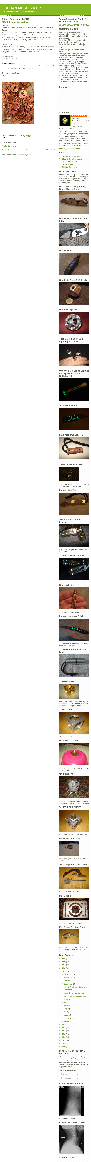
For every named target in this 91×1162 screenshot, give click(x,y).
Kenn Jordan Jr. (80, 116)
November (68, 978)
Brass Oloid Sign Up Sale (73, 993)
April (66, 1012)
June (66, 1006)
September (68, 984)
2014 (64, 1031)
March (66, 1015)
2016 (64, 1024)
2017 (64, 971)
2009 (64, 1047)
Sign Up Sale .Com (69, 167)
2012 (64, 1037)
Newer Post (6, 150)
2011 (64, 1040)
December (68, 974)
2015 (64, 1028)
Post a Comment (9, 146)
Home (28, 150)
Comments (66, 1078)
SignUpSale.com (70, 50)
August (67, 999)
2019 (64, 965)
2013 (64, 1034)
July (66, 1002)
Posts (64, 1074)
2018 (64, 968)
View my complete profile (69, 149)
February (68, 1018)
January (67, 1021)
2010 (64, 1043)
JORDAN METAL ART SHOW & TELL (74, 25)
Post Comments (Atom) (22, 155)
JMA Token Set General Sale (16, 22)
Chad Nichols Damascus (72, 159)
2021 (64, 959)
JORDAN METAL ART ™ (22, 8)
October (67, 981)
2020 (64, 962)
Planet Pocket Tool (69, 162)
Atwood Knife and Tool (71, 156)
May (66, 1009)
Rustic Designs (68, 164)
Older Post (50, 150)
